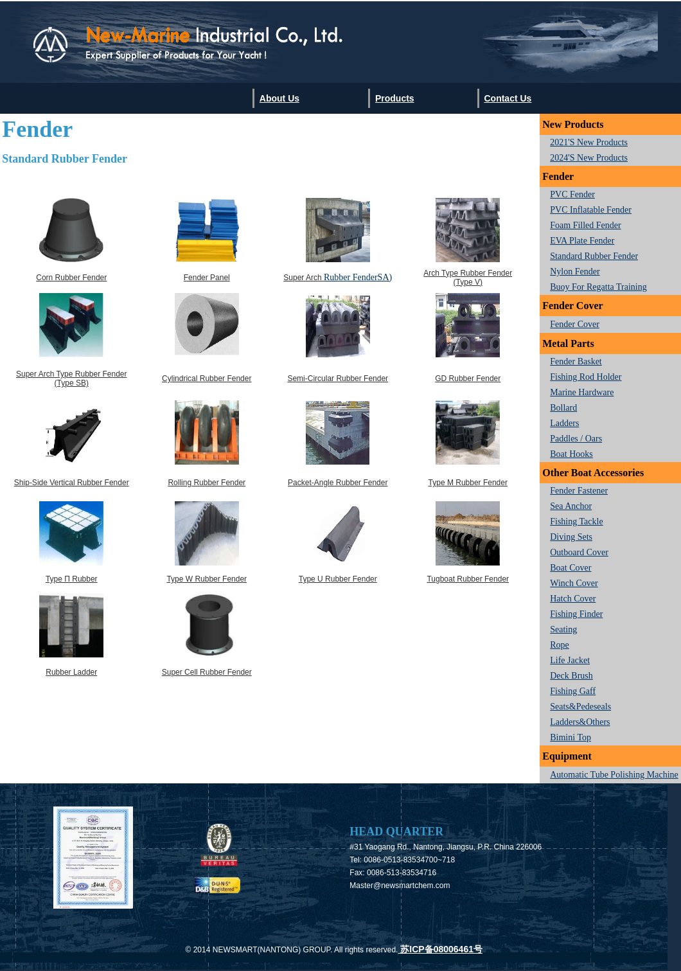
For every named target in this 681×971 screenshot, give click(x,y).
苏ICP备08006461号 (440, 949)
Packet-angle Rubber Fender (337, 482)
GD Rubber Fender (467, 378)
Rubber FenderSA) (358, 277)
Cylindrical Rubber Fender (206, 378)
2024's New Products (589, 158)
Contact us (507, 98)
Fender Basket (575, 361)
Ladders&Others (580, 722)
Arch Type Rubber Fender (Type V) (467, 278)
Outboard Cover (579, 552)
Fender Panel (207, 277)
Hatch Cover (573, 598)
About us (279, 98)
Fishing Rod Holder (585, 377)
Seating (563, 629)
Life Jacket (570, 660)
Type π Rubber (72, 579)
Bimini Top (570, 737)
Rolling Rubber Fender (206, 482)
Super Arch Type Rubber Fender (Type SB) (71, 379)
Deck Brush (571, 676)
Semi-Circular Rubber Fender (337, 378)
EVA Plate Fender (582, 240)
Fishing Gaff (573, 691)
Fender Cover (574, 324)
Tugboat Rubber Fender (468, 579)
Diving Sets (571, 537)
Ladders (564, 423)
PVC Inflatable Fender (591, 210)
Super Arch (303, 277)
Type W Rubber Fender (206, 579)
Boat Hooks (571, 454)
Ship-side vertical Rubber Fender (71, 482)
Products (394, 98)
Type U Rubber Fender (338, 579)
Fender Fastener (579, 490)
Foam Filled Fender (585, 225)
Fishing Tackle (576, 521)
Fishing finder (576, 614)
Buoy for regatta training (598, 287)
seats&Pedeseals (580, 706)
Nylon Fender (574, 271)
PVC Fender (572, 194)
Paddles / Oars (576, 438)
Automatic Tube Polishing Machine (614, 774)
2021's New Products (589, 142)
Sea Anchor (571, 506)
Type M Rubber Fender (468, 482)
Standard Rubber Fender (594, 256)
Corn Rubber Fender (71, 277)
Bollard (563, 408)
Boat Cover (570, 568)
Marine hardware (582, 392)
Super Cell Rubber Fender (207, 672)
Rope (559, 645)
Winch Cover (573, 583)
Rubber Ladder (71, 672)
